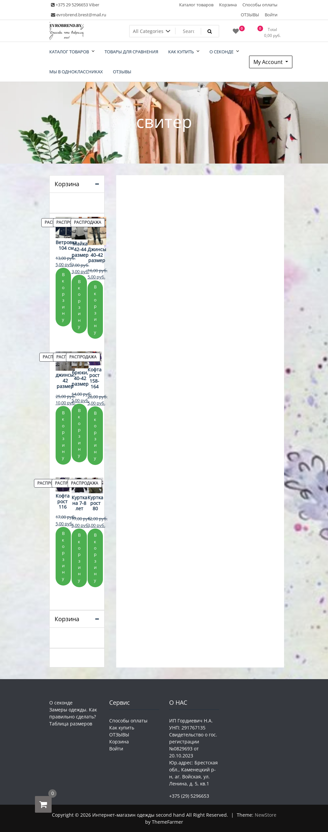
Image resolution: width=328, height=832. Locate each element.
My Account (268, 62)
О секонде (61, 702)
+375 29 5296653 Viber (75, 5)
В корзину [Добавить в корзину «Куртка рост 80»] (95, 557)
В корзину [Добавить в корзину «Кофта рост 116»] (63, 555)
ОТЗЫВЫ (250, 15)
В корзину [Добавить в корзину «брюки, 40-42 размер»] (79, 432)
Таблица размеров (70, 723)
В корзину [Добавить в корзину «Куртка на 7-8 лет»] (79, 557)
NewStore (265, 815)
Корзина (228, 5)
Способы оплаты (259, 5)
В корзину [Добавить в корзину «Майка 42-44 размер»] (79, 303)
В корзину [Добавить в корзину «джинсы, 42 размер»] (63, 435)
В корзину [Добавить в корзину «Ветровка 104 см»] (63, 296)
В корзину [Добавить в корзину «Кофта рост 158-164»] (95, 435)
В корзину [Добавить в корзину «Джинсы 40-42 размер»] (95, 309)
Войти (271, 15)
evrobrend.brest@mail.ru (78, 15)
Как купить (121, 727)
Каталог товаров (196, 5)
